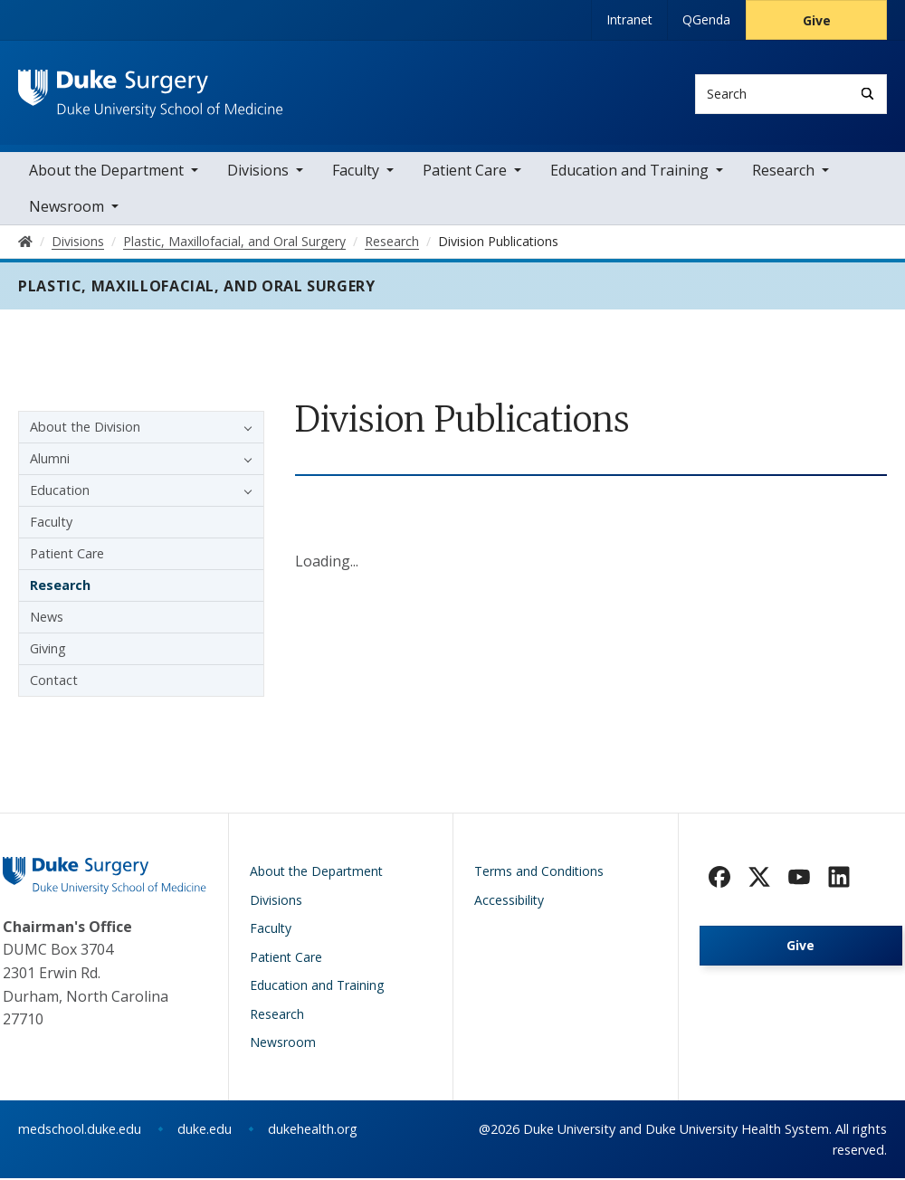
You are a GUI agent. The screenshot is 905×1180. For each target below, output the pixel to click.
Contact (54, 681)
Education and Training (629, 172)
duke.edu (204, 1130)
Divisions (258, 172)
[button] (243, 429)
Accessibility (509, 901)
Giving (48, 650)
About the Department (106, 172)
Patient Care (465, 172)
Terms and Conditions (539, 872)
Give (817, 20)
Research (783, 172)
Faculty (355, 172)
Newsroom (66, 208)
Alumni (50, 460)
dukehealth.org (312, 1130)
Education (60, 491)
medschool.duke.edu (79, 1130)
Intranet (629, 19)
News (46, 618)
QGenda (706, 19)
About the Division (85, 428)
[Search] (867, 93)
